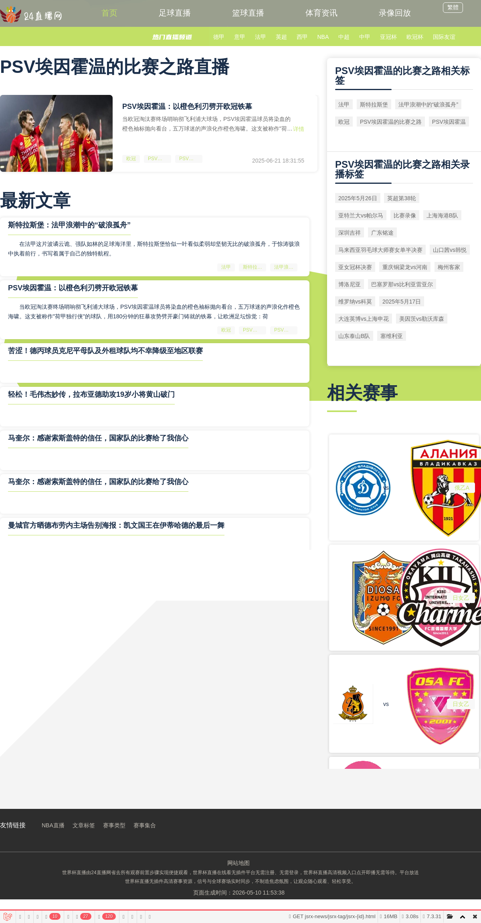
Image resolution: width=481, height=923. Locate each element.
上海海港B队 (442, 215)
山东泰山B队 (354, 336)
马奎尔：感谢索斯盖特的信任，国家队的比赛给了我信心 (98, 438)
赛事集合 (144, 825)
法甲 (260, 37)
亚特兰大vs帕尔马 (360, 215)
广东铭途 (382, 232)
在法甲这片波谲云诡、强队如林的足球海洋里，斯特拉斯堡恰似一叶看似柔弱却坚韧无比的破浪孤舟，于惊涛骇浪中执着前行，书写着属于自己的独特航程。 (154, 249)
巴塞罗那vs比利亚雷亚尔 (402, 284)
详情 (298, 129)
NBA (323, 37)
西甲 (302, 37)
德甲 (218, 37)
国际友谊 (444, 37)
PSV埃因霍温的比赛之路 (159, 158)
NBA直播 (53, 825)
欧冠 (131, 158)
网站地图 (238, 863)
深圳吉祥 (349, 232)
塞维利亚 (391, 336)
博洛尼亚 (349, 284)
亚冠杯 (388, 37)
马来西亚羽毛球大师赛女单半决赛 (380, 250)
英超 (281, 37)
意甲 (239, 37)
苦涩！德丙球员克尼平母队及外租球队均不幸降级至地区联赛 (105, 351)
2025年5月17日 (401, 301)
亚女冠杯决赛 (355, 267)
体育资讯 (321, 12)
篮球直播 (248, 12)
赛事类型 (114, 825)
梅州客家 (449, 267)
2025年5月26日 (357, 198)
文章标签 (84, 825)
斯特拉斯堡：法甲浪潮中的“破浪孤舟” (69, 225)
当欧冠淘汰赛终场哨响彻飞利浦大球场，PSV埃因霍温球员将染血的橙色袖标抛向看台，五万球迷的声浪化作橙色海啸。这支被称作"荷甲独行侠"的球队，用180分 (207, 124)
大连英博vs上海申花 (363, 319)
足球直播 (175, 12)
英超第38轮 (401, 198)
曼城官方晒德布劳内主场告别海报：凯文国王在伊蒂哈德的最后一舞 (116, 525)
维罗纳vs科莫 (355, 301)
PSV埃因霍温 (190, 158)
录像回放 (395, 12)
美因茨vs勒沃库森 (421, 319)
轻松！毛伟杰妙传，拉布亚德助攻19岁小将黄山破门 (91, 394)
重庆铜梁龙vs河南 (404, 267)
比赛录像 (405, 215)
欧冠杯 (414, 37)
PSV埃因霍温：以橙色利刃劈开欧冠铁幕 (187, 107)
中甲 (364, 37)
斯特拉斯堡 (254, 267)
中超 (344, 37)
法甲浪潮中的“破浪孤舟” (285, 267)
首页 (109, 12)
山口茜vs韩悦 (450, 250)
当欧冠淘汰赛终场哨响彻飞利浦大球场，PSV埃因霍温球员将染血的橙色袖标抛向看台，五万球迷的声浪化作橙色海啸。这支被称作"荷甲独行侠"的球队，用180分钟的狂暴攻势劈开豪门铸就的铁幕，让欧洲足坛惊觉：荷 (154, 312)
